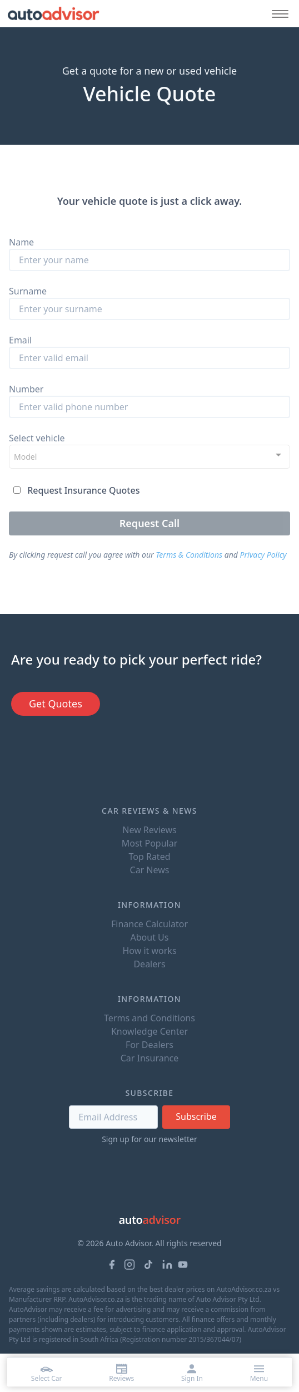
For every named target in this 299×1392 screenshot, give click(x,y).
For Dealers (149, 1045)
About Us (150, 937)
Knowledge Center (149, 1031)
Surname (28, 291)
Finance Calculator (149, 924)
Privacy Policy (263, 554)
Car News (150, 870)
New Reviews (149, 830)
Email (20, 340)
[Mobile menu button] (277, 13)
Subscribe (196, 1116)
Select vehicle (37, 438)
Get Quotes (55, 703)
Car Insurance (150, 1058)
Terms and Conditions (149, 1018)
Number (26, 389)
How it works (149, 951)
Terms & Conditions (189, 554)
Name (21, 242)
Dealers (149, 964)
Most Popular (150, 843)
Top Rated (149, 856)
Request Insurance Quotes (83, 490)
